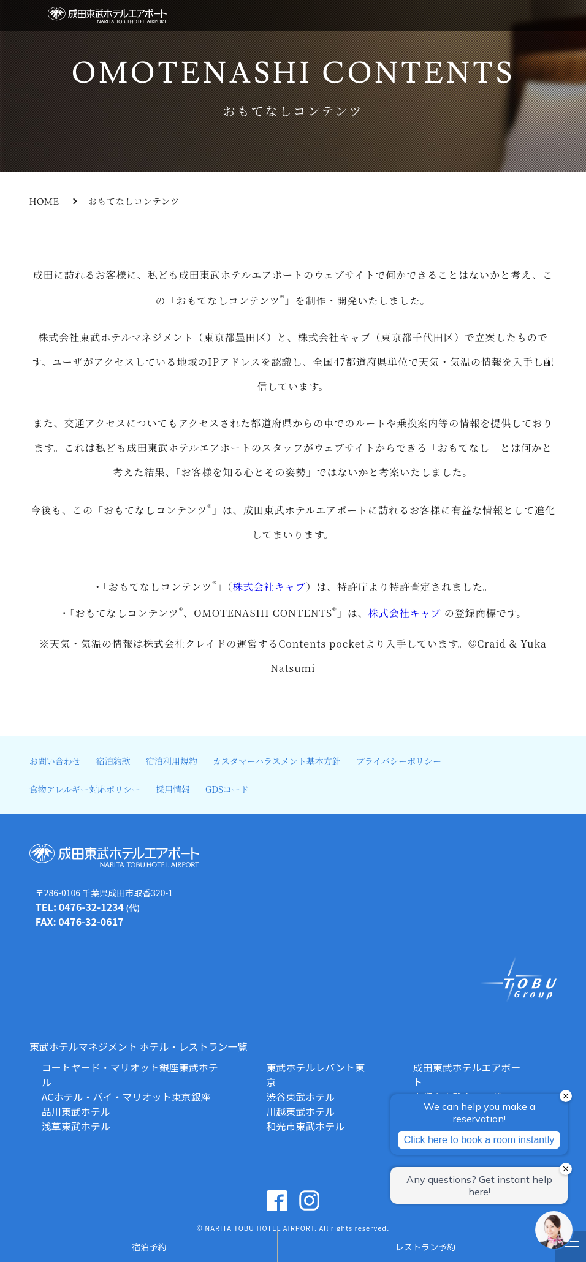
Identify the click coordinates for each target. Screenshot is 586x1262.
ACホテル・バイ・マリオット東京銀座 (126, 1096)
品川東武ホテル (76, 1111)
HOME (44, 202)
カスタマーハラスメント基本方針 (277, 761)
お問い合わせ (55, 761)
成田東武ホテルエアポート (467, 1074)
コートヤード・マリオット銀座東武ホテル (130, 1074)
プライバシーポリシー (398, 761)
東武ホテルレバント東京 (315, 1074)
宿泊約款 (113, 761)
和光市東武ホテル (305, 1126)
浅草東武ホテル (76, 1126)
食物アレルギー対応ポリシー (84, 789)
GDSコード (227, 789)
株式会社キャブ (269, 587)
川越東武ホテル (300, 1111)
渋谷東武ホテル (300, 1096)
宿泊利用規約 (171, 761)
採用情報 (173, 789)
